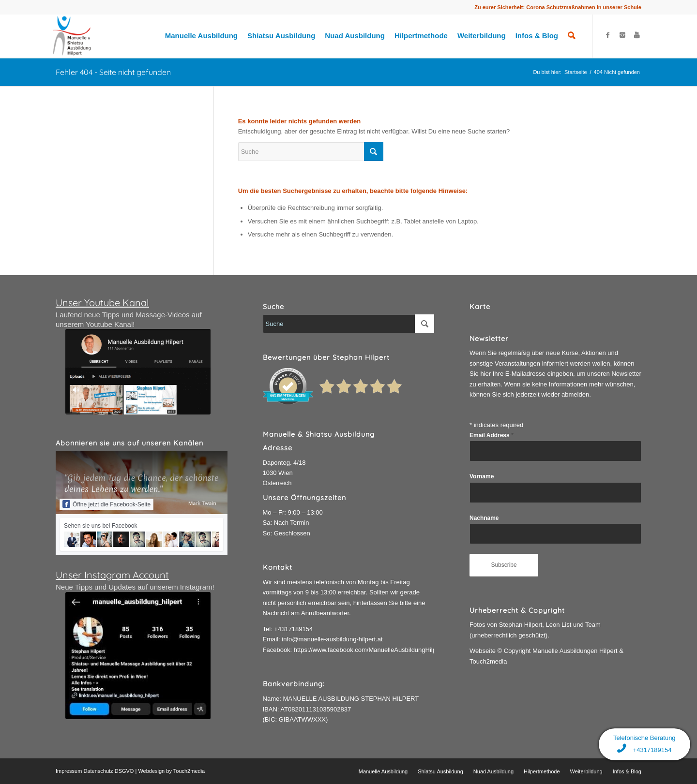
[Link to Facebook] (607, 35)
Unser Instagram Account (112, 575)
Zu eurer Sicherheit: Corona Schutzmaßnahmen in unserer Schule (557, 7)
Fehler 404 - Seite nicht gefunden (113, 72)
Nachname (484, 518)
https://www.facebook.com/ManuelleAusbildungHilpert (368, 649)
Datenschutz (98, 771)
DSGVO (124, 771)
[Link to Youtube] (636, 35)
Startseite (575, 72)
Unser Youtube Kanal (102, 302)
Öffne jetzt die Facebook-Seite (106, 504)
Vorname (482, 476)
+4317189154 (293, 629)
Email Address (492, 435)
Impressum (69, 771)
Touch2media (189, 771)
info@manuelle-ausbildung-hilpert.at (332, 639)
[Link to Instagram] (622, 35)
